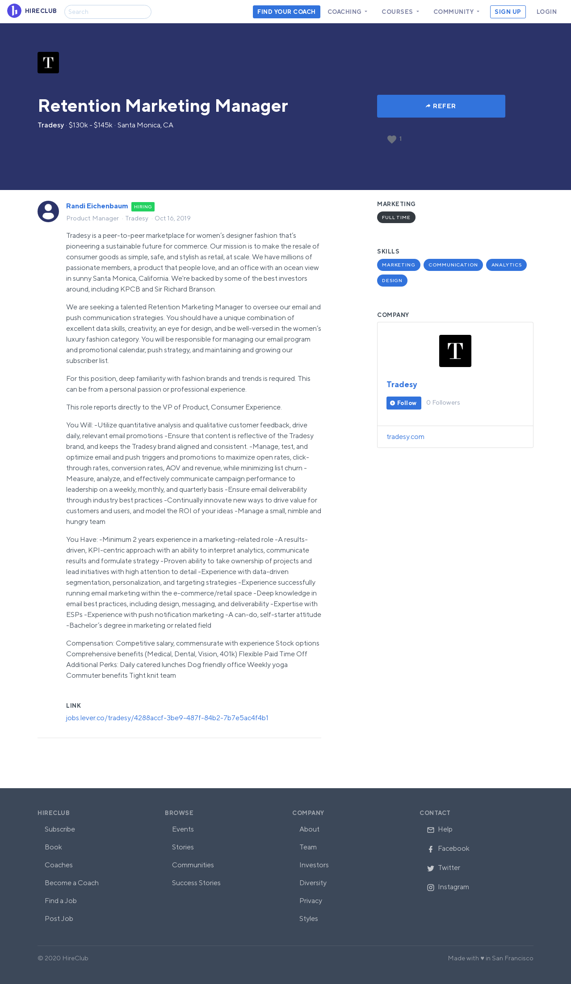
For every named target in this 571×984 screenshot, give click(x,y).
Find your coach (286, 11)
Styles (308, 918)
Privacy (310, 900)
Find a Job (61, 900)
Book (53, 847)
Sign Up (508, 11)
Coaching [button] (345, 11)
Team (308, 847)
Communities (193, 865)
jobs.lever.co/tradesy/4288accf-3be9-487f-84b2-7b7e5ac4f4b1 (167, 718)
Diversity (313, 882)
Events (183, 829)
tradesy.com (405, 436)
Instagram (448, 887)
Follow (407, 403)
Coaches (59, 865)
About (309, 829)
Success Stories (196, 882)
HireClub (54, 813)
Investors (314, 865)
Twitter (443, 867)
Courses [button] (398, 11)
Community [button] (454, 11)
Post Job (59, 918)
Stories (183, 847)
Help (440, 829)
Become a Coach (72, 882)
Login (547, 11)
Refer (444, 106)
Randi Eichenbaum (97, 206)
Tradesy (51, 125)
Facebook (448, 848)
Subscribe (60, 829)
